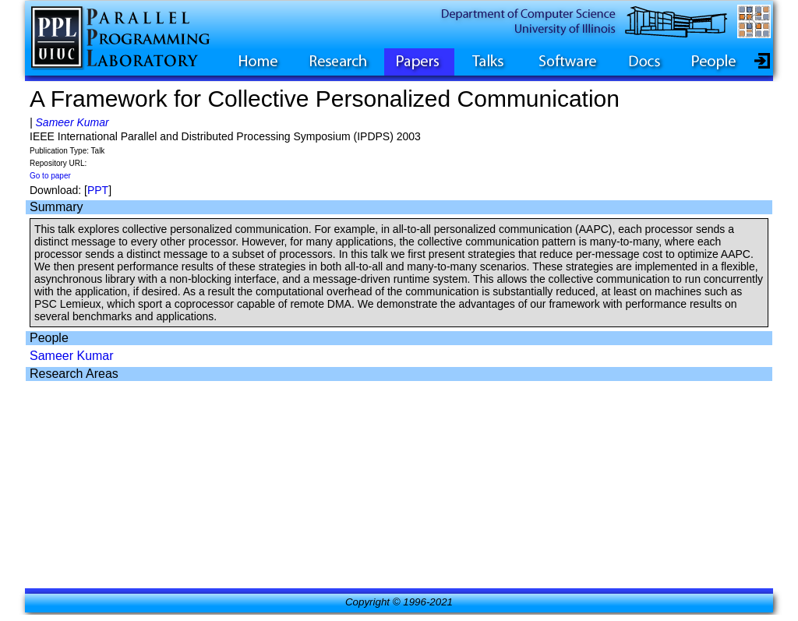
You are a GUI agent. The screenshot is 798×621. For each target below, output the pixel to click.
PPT (97, 190)
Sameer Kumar (72, 122)
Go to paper (50, 175)
